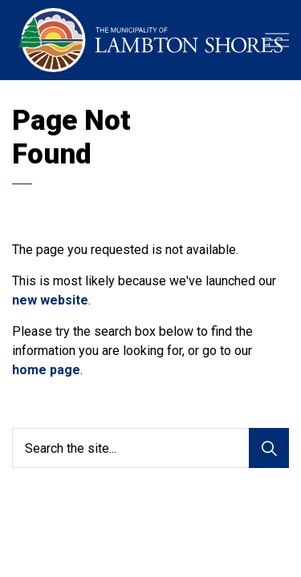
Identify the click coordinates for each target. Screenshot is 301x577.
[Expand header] (277, 40)
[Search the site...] (150, 448)
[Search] (269, 448)
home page (46, 369)
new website (50, 300)
